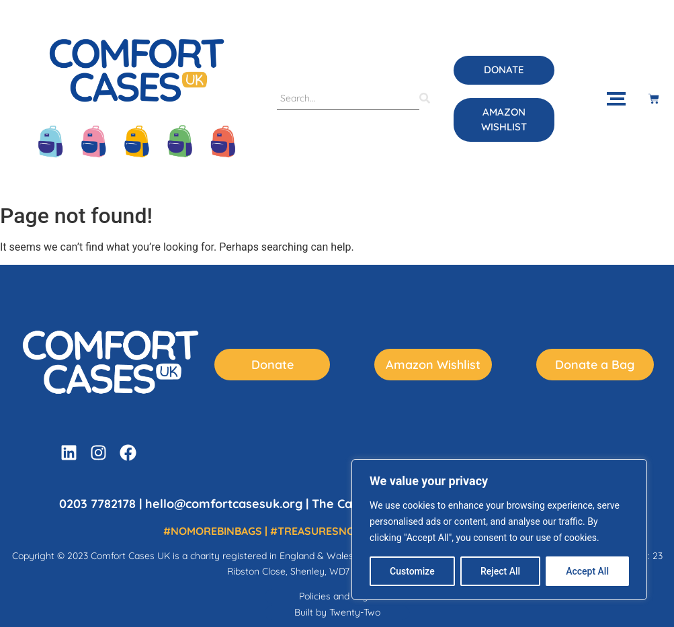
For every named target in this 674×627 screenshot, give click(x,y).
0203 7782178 (97, 503)
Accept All (587, 571)
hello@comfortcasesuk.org (223, 503)
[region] (499, 529)
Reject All (500, 571)
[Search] (348, 99)
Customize (412, 571)
